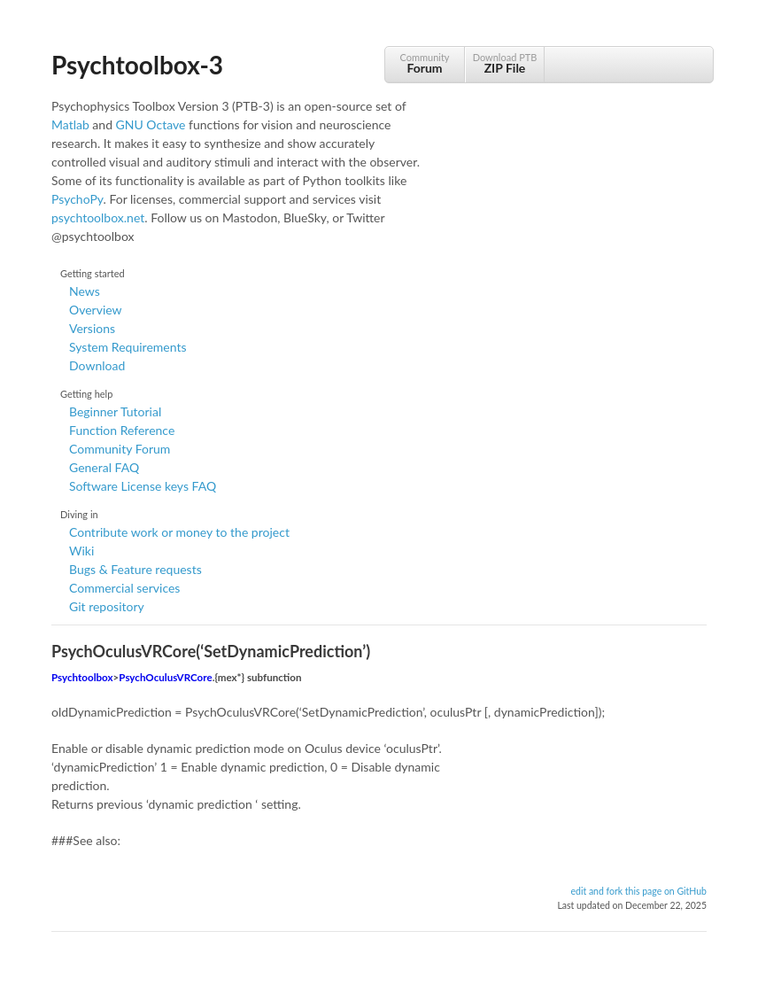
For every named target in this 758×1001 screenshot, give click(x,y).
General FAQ (104, 467)
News (84, 291)
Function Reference (121, 430)
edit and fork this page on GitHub (638, 891)
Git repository (106, 606)
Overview (95, 309)
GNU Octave (151, 124)
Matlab (70, 124)
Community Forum (119, 448)
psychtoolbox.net (97, 217)
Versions (92, 328)
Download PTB (505, 63)
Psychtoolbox (82, 677)
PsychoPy (77, 198)
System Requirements (127, 346)
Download (97, 365)
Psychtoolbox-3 (137, 65)
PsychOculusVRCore (165, 677)
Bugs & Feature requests (135, 569)
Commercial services (124, 587)
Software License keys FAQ (142, 485)
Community (424, 63)
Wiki (81, 550)
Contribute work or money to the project (179, 531)
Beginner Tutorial (115, 411)
